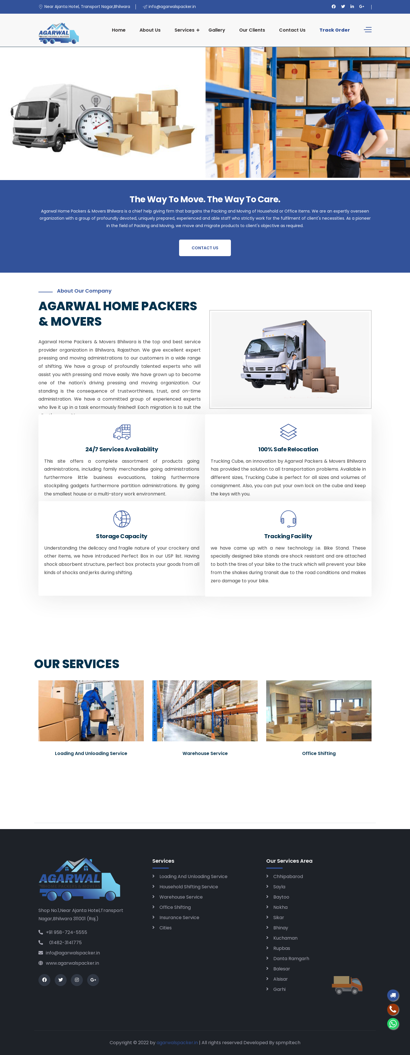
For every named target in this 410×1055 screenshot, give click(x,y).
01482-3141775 (60, 942)
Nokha (280, 907)
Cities (165, 928)
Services (184, 30)
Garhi (279, 989)
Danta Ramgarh (291, 958)
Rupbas (281, 948)
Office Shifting (175, 907)
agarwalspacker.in (177, 1042)
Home (119, 30)
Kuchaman (285, 938)
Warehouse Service (181, 897)
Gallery (216, 30)
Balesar (281, 969)
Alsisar (280, 979)
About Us (150, 30)
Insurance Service (179, 917)
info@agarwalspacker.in (69, 953)
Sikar (278, 917)
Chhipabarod (288, 876)
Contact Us (292, 30)
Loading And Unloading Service (193, 876)
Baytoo (281, 897)
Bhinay (280, 928)
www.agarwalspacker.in (68, 963)
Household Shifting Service (188, 886)
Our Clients (252, 30)
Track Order (334, 30)
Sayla (279, 886)
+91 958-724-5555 (62, 932)
